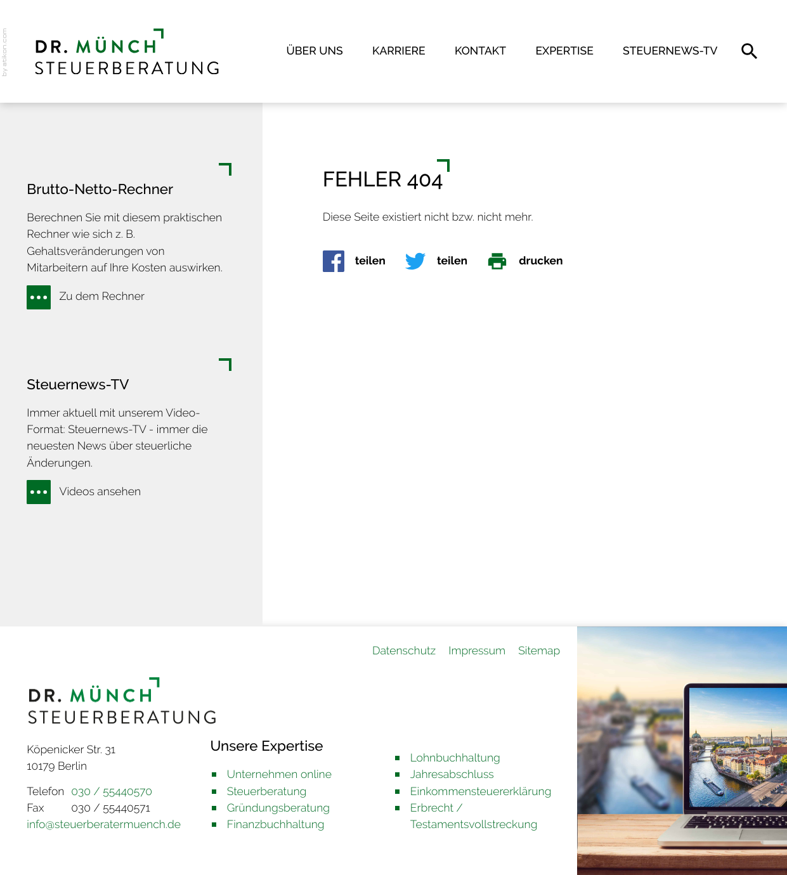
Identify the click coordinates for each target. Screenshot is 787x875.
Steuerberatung (267, 791)
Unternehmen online (279, 774)
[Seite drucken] (534, 261)
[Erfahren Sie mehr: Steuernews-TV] (88, 492)
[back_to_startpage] (127, 52)
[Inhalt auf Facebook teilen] (364, 261)
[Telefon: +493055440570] (111, 792)
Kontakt (480, 51)
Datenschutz (404, 651)
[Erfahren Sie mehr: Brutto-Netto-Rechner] (90, 297)
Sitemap (539, 651)
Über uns (315, 51)
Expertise (564, 51)
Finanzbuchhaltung (276, 824)
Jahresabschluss (452, 774)
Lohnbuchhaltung (455, 758)
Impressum (476, 651)
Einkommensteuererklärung (481, 791)
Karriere (399, 51)
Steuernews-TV (670, 51)
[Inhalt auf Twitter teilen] (445, 261)
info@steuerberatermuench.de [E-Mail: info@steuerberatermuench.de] (104, 824)
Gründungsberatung (278, 808)
